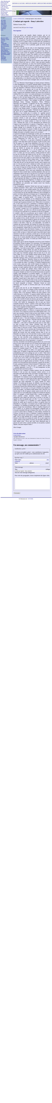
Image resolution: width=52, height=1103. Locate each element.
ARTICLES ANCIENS (31, 3)
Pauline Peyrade (4, 2)
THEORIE (3, 58)
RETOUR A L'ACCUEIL (18, 3)
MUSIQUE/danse (5, 51)
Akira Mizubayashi (5, 1)
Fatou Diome (4, 4)
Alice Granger (29, 27)
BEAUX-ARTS (4, 38)
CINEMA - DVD (5, 39)
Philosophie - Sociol (5, 53)
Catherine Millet (5, 15)
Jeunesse (3, 47)
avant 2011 (3, 21)
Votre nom (18, 460)
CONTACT (3, 24)
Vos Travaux (4, 60)
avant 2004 (3, 23)
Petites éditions (4, 50)
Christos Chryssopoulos (6, 10)
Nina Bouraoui (4, 12)
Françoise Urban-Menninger (5, 8)
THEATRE (3, 57)
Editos (2, 42)
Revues (2, 55)
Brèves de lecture (5, 46)
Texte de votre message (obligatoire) (25, 472)
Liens (2, 30)
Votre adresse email (32, 463)
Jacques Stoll (4, 13)
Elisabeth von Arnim (6, 5)
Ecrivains (3, 40)
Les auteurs (3, 27)
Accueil (14, 18)
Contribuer (3, 28)
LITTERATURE (5, 45)
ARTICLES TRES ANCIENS (44, 3)
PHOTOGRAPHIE (5, 54)
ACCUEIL (3, 20)
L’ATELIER (4, 43)
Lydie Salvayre (4, 6)
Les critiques (4, 25)
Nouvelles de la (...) (5, 49)
